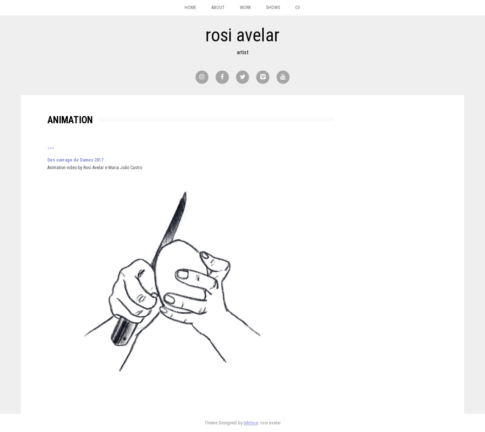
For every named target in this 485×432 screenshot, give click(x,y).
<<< (50, 148)
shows (273, 7)
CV (297, 7)
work (245, 7)
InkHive (251, 423)
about (218, 7)
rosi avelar (242, 35)
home (190, 7)
